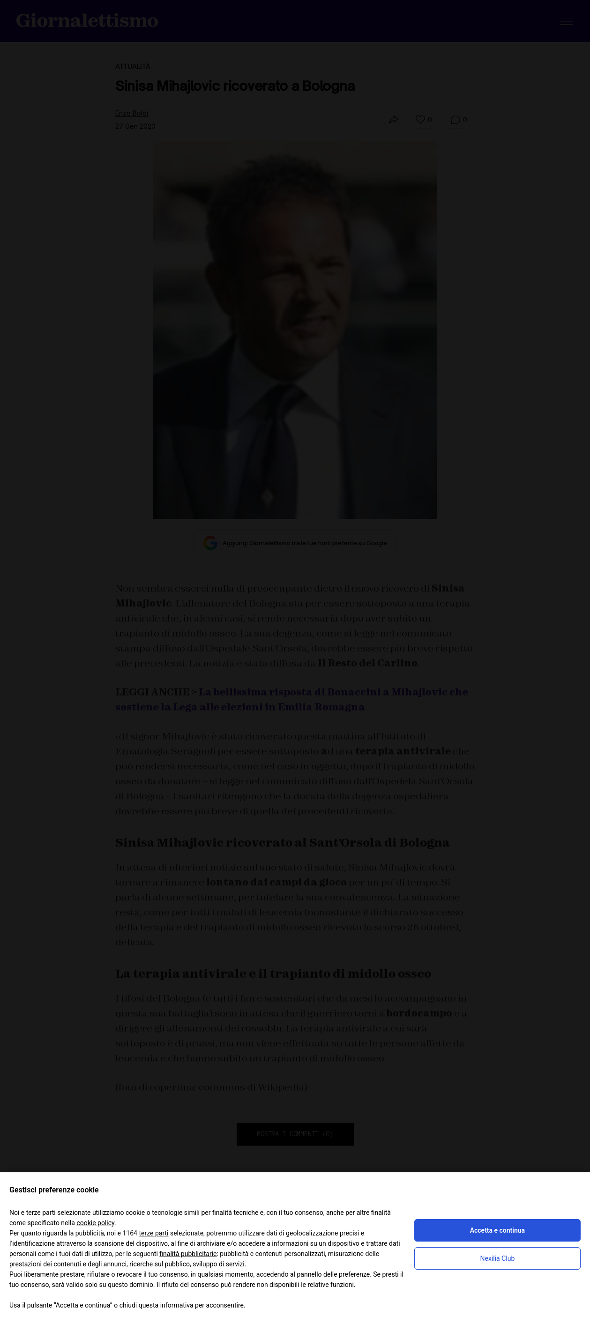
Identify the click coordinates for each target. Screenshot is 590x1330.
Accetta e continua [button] (497, 1230)
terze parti (153, 1233)
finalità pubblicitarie (188, 1253)
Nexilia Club (497, 1258)
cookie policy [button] (95, 1223)
